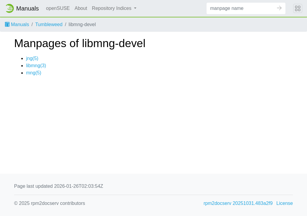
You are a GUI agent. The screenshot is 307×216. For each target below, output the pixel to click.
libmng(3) (36, 65)
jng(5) (32, 58)
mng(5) (33, 72)
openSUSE (58, 8)
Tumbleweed (48, 24)
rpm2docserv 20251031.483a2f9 (238, 203)
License (284, 203)
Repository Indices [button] (112, 8)
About (81, 8)
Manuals (17, 24)
